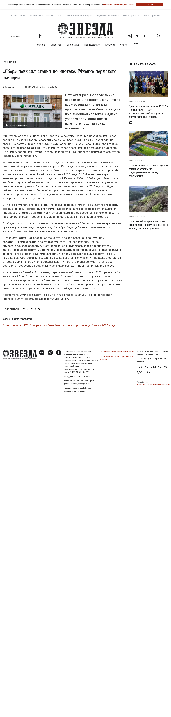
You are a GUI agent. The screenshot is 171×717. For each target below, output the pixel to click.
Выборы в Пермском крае (79, 15)
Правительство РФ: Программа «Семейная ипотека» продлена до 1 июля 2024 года (59, 324)
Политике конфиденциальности (118, 4)
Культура (110, 43)
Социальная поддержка (107, 15)
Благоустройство (151, 15)
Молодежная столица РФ (41, 15)
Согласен (149, 4)
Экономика (73, 43)
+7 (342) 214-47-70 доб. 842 (152, 368)
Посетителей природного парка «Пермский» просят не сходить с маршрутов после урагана (148, 226)
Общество (56, 43)
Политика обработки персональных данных (116, 356)
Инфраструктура (131, 15)
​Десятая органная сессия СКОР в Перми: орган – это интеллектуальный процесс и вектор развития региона (148, 111)
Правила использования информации (117, 350)
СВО (60, 15)
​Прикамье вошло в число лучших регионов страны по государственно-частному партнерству (146, 171)
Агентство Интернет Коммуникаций (153, 383)
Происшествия (92, 43)
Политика (40, 43)
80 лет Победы (18, 15)
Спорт (123, 43)
